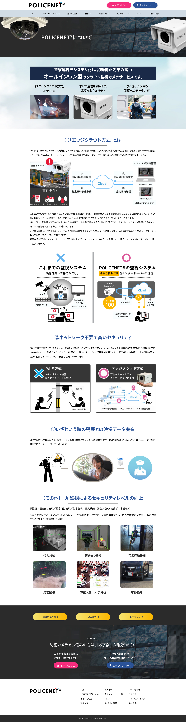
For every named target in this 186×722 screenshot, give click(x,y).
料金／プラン (104, 13)
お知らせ (132, 694)
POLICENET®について (51, 13)
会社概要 (132, 703)
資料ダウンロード (147, 5)
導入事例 (120, 13)
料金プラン (135, 616)
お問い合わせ (120, 5)
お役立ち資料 (154, 13)
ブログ (138, 13)
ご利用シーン (88, 13)
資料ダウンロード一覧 (114, 694)
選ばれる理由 (72, 13)
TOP (31, 13)
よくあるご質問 (111, 703)
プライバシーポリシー (138, 698)
